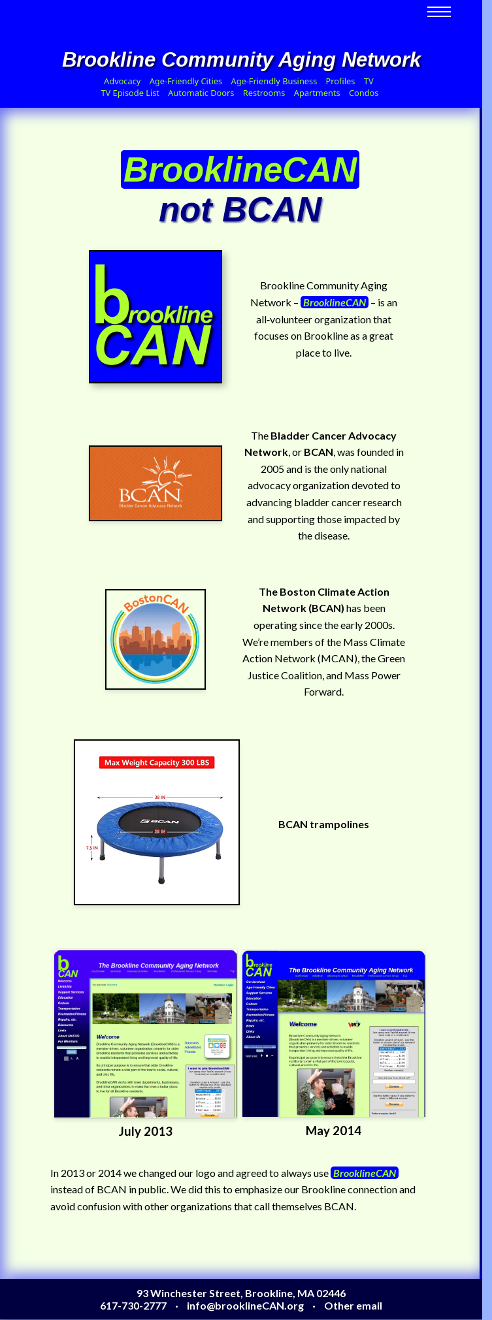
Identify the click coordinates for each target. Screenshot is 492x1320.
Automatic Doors (201, 93)
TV (369, 81)
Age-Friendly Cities (186, 81)
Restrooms (264, 93)
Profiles (340, 81)
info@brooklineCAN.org (245, 1305)
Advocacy (122, 81)
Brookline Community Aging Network (241, 59)
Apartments (317, 93)
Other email (353, 1305)
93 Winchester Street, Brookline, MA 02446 (241, 1293)
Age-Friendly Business (274, 81)
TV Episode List (130, 93)
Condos (363, 93)
